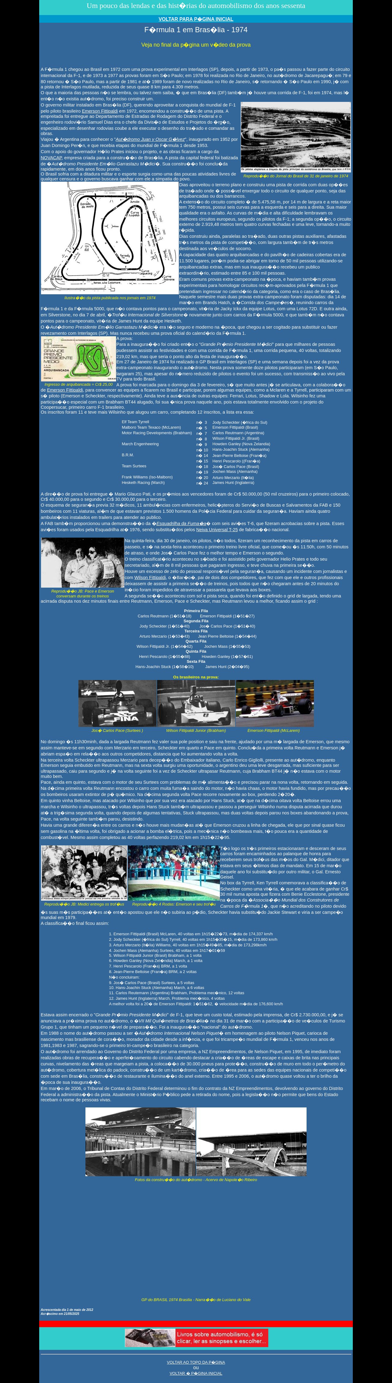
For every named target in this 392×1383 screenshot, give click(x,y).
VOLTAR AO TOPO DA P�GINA (196, 1362)
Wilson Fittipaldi (150, 577)
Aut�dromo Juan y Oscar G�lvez (150, 139)
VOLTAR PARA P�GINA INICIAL (196, 19)
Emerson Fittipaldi (100, 111)
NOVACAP (51, 157)
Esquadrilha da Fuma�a (181, 523)
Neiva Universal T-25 (217, 529)
